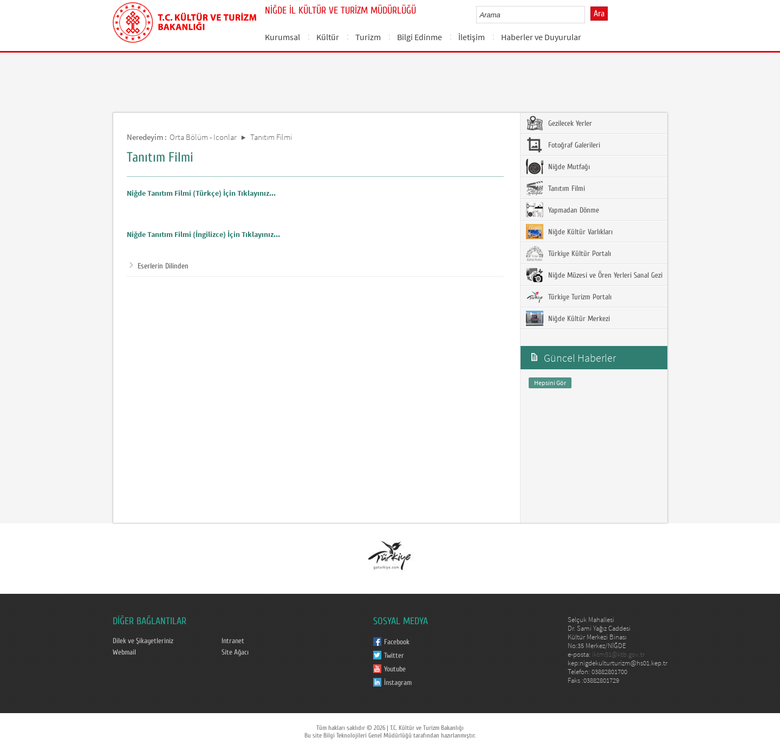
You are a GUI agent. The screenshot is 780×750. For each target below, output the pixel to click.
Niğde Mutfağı (558, 166)
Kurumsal (282, 36)
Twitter (394, 655)
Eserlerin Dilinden (158, 266)
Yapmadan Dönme (562, 209)
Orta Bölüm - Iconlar (203, 137)
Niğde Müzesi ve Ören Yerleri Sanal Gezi (594, 275)
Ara (599, 13)
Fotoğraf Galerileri (563, 144)
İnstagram (398, 682)
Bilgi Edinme (419, 36)
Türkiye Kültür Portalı (568, 253)
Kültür (327, 36)
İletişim (471, 36)
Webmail (124, 652)
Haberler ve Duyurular (541, 36)
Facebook (397, 642)
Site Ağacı (235, 652)
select (588, 15)
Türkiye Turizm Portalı (569, 296)
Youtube (395, 669)
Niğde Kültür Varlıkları (569, 231)
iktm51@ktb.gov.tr (618, 654)
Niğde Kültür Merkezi (568, 318)
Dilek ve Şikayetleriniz (143, 641)
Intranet (233, 641)
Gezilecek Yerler (559, 123)
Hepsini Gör (550, 383)
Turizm (368, 36)
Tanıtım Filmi (271, 137)
